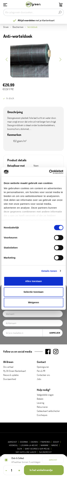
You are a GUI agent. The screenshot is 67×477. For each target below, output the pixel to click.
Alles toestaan (33, 281)
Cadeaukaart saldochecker (48, 411)
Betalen (40, 398)
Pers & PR (41, 371)
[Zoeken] (60, 12)
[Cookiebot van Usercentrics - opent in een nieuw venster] (49, 172)
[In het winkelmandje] (44, 470)
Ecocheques (42, 415)
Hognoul (13, 445)
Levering (40, 402)
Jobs (39, 379)
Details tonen (49, 271)
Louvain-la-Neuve (29, 445)
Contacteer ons (43, 375)
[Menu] (5, 4)
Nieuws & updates (11, 375)
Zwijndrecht (45, 452)
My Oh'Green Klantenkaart (14, 371)
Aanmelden (54, 333)
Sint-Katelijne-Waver (25, 452)
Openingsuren (43, 366)
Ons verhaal (8, 366)
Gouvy (56, 442)
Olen (19, 449)
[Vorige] (6, 59)
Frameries (45, 442)
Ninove (54, 445)
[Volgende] (60, 59)
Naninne (45, 445)
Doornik (24, 442)
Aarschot (12, 442)
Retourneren (42, 407)
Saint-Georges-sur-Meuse (37, 449)
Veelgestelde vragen (45, 394)
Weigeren (33, 302)
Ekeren (34, 442)
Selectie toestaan (33, 291)
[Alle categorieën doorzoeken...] (29, 12)
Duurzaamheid (9, 379)
